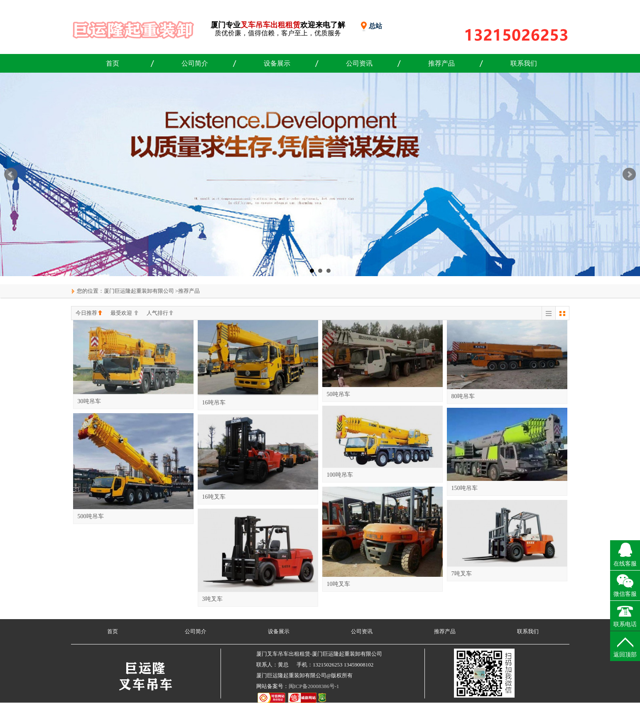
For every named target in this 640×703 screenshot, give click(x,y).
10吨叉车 (338, 584)
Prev (10, 174)
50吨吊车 (338, 394)
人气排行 (160, 313)
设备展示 (277, 63)
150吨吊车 (464, 488)
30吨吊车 (89, 401)
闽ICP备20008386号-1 (314, 686)
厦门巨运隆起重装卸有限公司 (139, 291)
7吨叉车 (461, 574)
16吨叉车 (214, 497)
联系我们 (523, 63)
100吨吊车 (340, 475)
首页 (112, 63)
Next (629, 174)
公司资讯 (359, 63)
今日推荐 (89, 313)
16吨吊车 (214, 402)
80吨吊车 (463, 396)
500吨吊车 (91, 516)
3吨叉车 (212, 599)
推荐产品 (441, 63)
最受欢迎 (124, 313)
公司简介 (194, 63)
